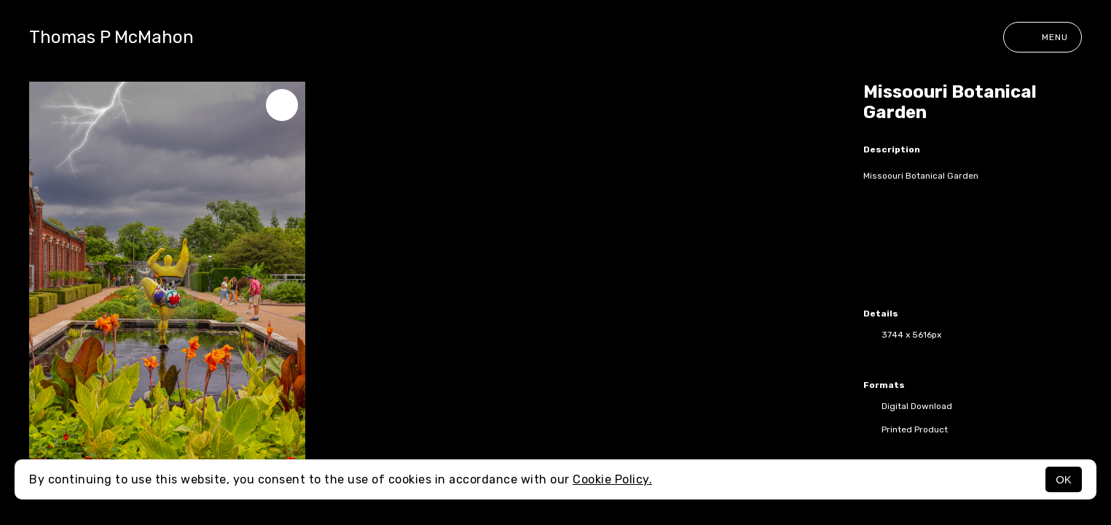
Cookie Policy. (612, 479)
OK (1064, 479)
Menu (1042, 37)
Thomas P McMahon (111, 37)
